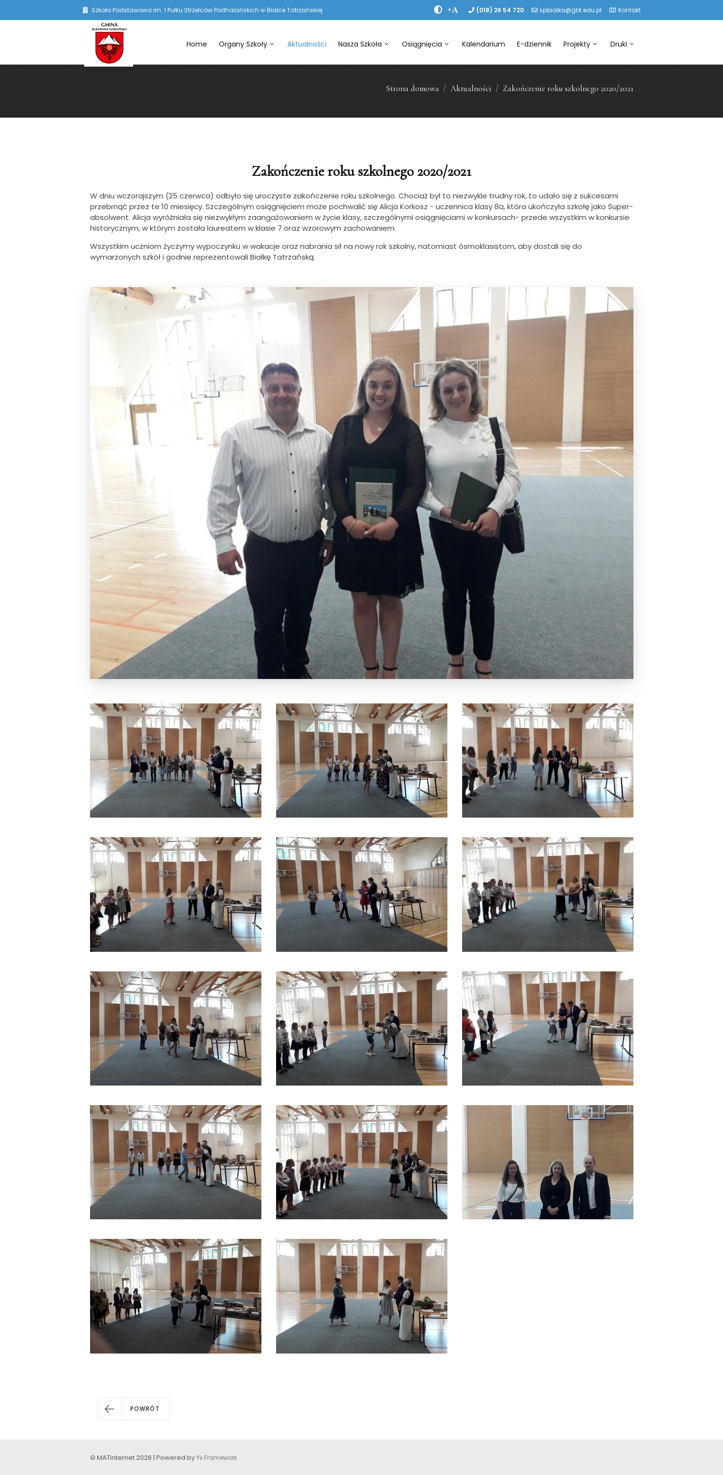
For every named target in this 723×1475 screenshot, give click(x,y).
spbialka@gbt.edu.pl (570, 10)
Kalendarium (483, 44)
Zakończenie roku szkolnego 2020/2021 (568, 88)
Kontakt (629, 10)
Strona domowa (412, 88)
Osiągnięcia (425, 44)
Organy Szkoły (246, 44)
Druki (621, 44)
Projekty (580, 44)
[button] (133, 1409)
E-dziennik (534, 44)
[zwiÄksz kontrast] (438, 9)
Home (197, 44)
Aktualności (307, 44)
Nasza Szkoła (363, 44)
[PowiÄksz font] (453, 9)
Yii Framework (216, 1457)
